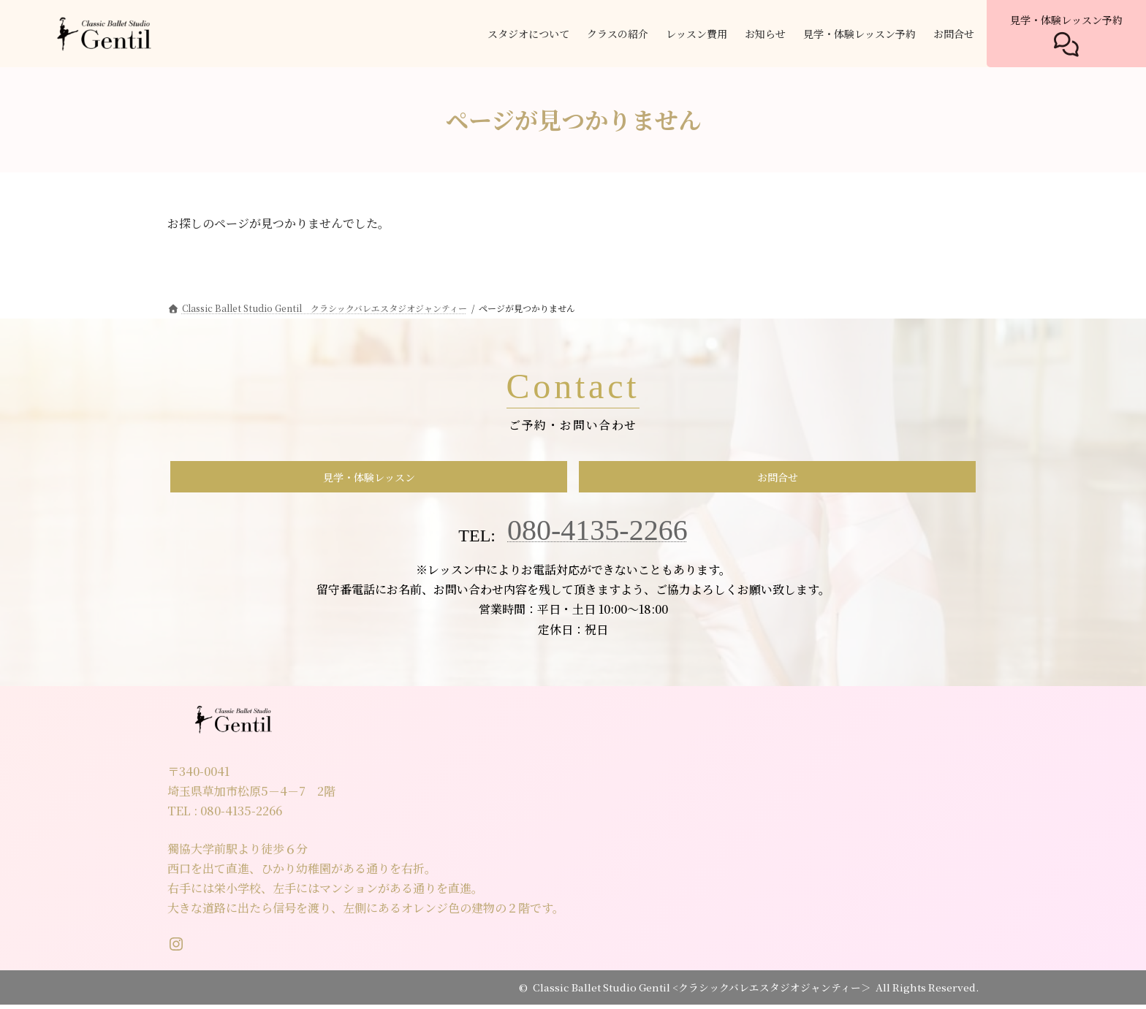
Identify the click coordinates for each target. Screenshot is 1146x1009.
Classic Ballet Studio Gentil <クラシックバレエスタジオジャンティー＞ (702, 991)
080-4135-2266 (597, 534)
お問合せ (777, 479)
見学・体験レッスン (369, 479)
